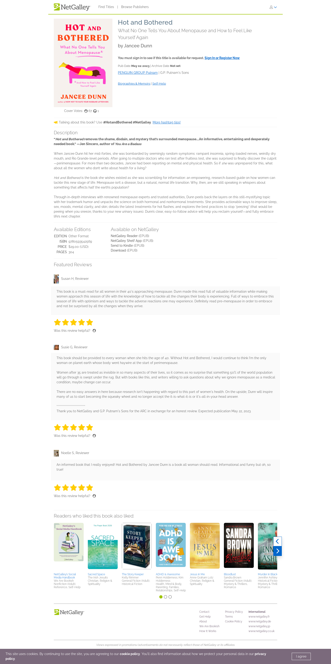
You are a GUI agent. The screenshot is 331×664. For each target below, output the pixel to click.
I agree (301, 656)
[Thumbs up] (94, 330)
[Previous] (277, 541)
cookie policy (130, 654)
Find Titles (106, 7)
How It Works (207, 631)
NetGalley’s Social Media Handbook (65, 576)
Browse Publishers (135, 7)
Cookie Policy (233, 621)
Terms (229, 616)
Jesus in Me (197, 574)
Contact (204, 611)
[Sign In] (273, 7)
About (203, 621)
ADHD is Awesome (168, 574)
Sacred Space (96, 574)
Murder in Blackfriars (270, 574)
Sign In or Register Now (222, 58)
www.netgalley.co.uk (261, 631)
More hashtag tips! (167, 122)
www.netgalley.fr (259, 616)
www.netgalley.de (259, 621)
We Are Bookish (209, 626)
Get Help (205, 616)
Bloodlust (230, 574)
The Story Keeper (133, 574)
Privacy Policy (234, 611)
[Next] (277, 551)
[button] (69, 547)
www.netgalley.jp (259, 626)
